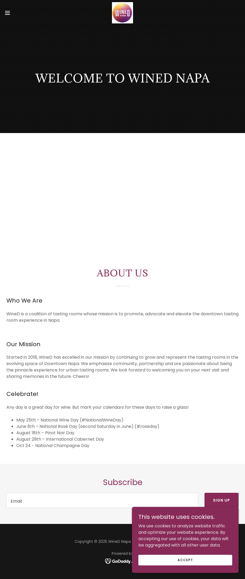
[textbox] (102, 500)
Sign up (221, 500)
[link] (122, 12)
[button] (20, 12)
